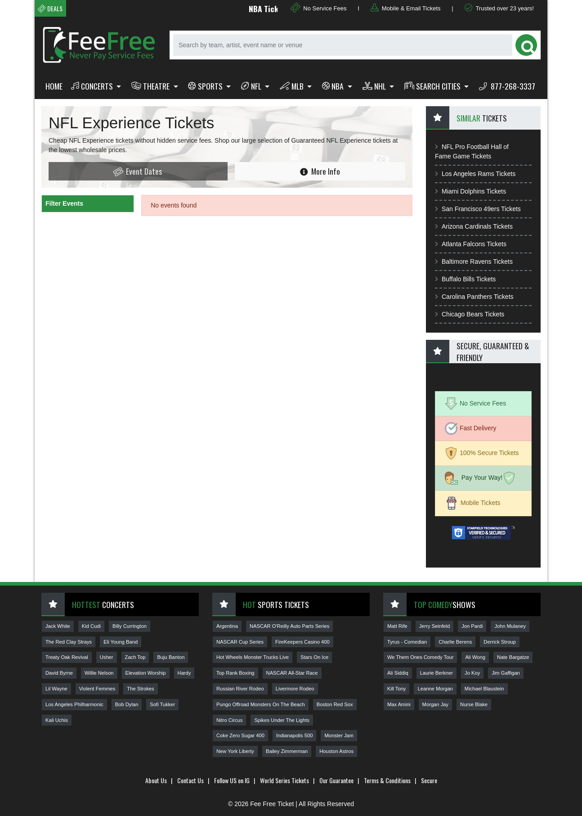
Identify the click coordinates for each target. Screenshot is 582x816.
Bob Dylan (127, 704)
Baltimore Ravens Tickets (474, 261)
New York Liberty (235, 751)
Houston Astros (336, 751)
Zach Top (135, 657)
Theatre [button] (151, 86)
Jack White (57, 626)
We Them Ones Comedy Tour (420, 657)
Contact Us (190, 780)
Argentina (227, 626)
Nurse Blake (474, 704)
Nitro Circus (229, 720)
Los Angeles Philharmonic (74, 704)
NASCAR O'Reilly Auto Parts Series (289, 626)
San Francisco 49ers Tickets (478, 208)
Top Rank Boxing (235, 673)
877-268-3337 (507, 86)
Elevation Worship (145, 673)
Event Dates (137, 171)
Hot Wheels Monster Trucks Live (252, 657)
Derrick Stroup (500, 642)
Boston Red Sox (335, 704)
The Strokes (140, 688)
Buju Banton (170, 657)
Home (54, 86)
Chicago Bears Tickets (469, 314)
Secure (429, 780)
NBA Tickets (274, 8)
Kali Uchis (56, 720)
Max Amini (399, 704)
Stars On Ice (314, 657)
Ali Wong (475, 657)
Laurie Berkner (436, 673)
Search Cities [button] (433, 86)
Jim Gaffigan (506, 673)
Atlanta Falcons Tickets (470, 244)
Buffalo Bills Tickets (465, 279)
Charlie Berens (455, 642)
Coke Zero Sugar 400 (240, 735)
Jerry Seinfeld (434, 626)
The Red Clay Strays (68, 642)
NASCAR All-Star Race (292, 673)
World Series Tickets (284, 780)
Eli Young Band (120, 642)
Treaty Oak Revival (66, 657)
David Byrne (59, 673)
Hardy (184, 673)
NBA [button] (334, 86)
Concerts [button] (93, 86)
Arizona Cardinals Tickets (474, 226)
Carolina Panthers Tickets (474, 296)
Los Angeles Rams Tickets (475, 173)
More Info (320, 171)
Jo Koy (472, 673)
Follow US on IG (232, 780)
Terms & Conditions (387, 780)
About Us (156, 780)
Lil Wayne (56, 688)
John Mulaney (510, 626)
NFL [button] (252, 86)
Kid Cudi (91, 626)
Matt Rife (397, 626)
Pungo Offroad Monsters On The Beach (260, 704)
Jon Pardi (472, 626)
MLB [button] (292, 86)
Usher (106, 657)
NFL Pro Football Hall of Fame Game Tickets (472, 151)
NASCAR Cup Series (240, 642)
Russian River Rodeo (240, 688)
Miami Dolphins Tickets (470, 191)
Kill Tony (396, 688)
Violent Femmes (97, 688)
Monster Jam (339, 735)
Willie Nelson (99, 673)
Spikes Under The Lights (281, 720)
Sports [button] (206, 86)
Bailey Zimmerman (287, 751)
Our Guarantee (336, 780)
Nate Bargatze (513, 657)
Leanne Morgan (434, 688)
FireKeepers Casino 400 (302, 642)
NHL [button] (375, 86)
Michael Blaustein (484, 688)
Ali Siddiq (397, 673)
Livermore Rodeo (295, 688)
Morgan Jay (435, 704)
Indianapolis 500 (294, 735)
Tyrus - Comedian (407, 642)
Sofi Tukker (162, 704)
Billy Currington (129, 626)
